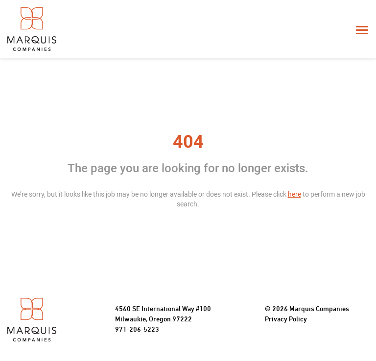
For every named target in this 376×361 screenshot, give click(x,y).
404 (188, 142)
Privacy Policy (286, 320)
